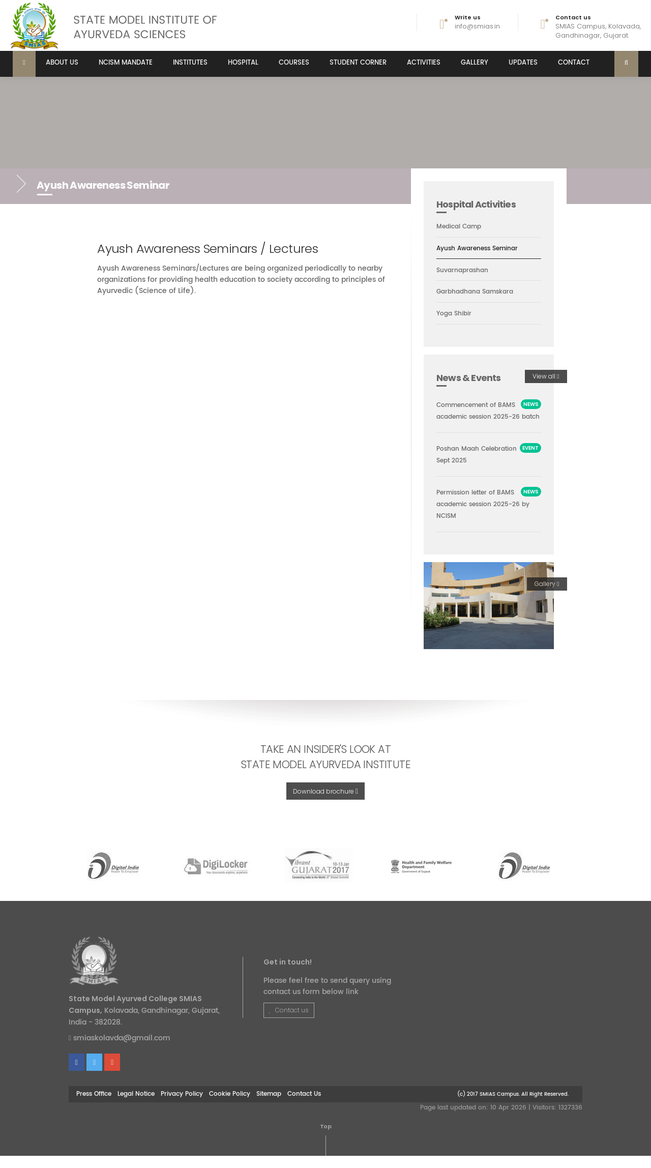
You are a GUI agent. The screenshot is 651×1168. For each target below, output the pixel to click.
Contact (573, 62)
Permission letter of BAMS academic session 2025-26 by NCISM (487, 517)
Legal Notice (136, 1106)
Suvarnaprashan (464, 271)
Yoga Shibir (455, 314)
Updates (523, 62)
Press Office (93, 1106)
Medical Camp (461, 226)
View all (545, 376)
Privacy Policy (182, 1106)
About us (62, 62)
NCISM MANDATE (126, 62)
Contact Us (304, 1106)
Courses (294, 62)
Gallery (474, 62)
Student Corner (358, 62)
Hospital (243, 62)
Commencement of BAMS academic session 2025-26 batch (488, 417)
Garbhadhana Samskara (478, 292)
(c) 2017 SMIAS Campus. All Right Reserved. (513, 1106)
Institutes (190, 62)
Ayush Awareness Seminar (480, 249)
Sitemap (268, 1106)
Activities (423, 62)
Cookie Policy (229, 1106)
